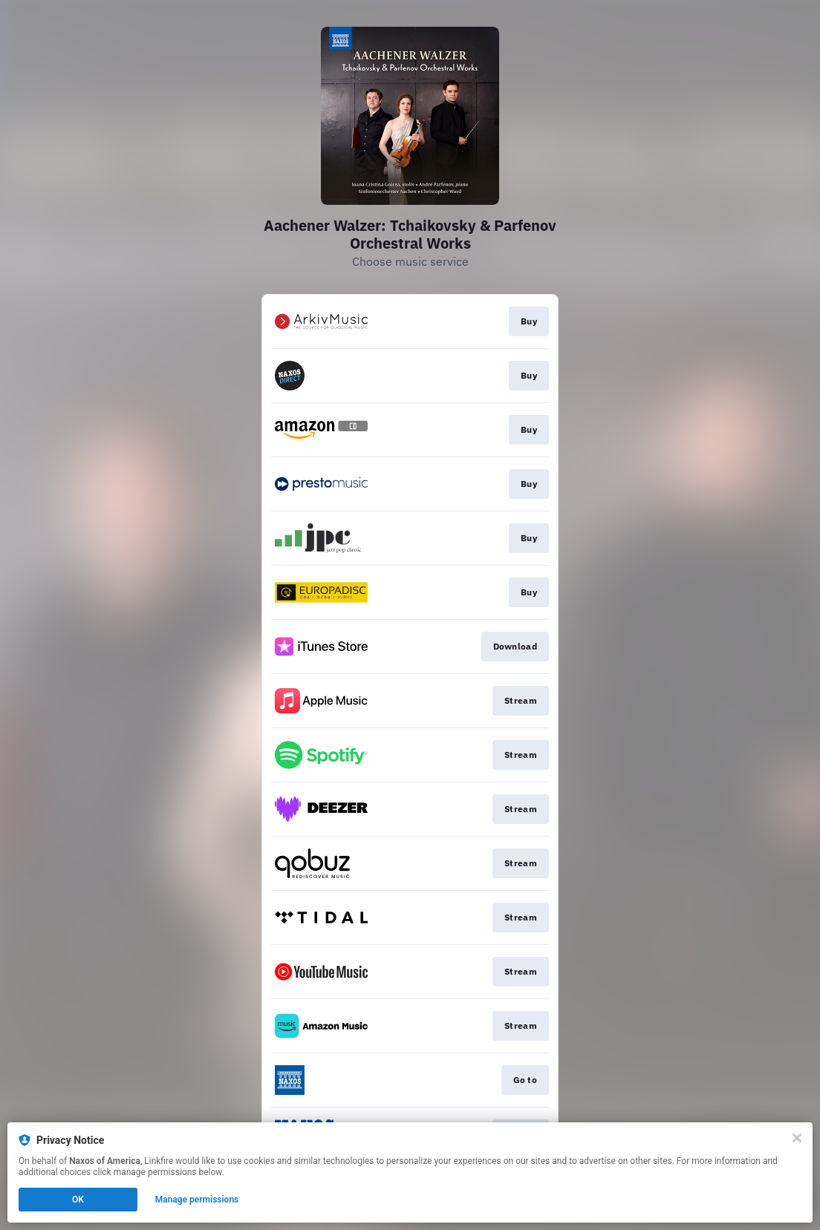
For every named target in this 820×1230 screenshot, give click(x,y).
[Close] (797, 1138)
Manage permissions (197, 1199)
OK (78, 1199)
